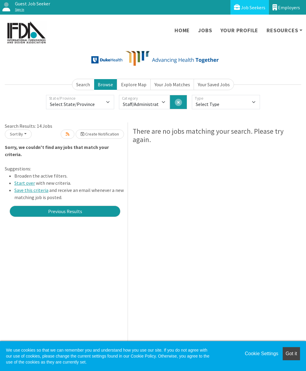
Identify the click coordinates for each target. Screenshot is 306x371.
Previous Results (65, 211)
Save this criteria (31, 190)
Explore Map (133, 84)
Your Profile (239, 30)
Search (83, 84)
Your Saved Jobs (214, 84)
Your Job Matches (172, 84)
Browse (105, 84)
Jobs (205, 30)
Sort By (16, 134)
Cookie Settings (261, 353)
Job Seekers (249, 7)
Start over (24, 183)
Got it (291, 353)
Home (182, 30)
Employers (286, 7)
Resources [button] (282, 30)
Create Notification (100, 134)
